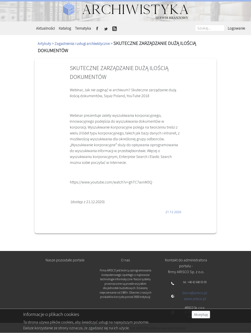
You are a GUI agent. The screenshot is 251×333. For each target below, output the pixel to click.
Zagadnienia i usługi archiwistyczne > (84, 43)
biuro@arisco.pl (194, 292)
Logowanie (236, 28)
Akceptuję (201, 314)
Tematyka (83, 28)
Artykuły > (46, 43)
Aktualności (45, 28)
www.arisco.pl (195, 298)
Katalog (65, 28)
